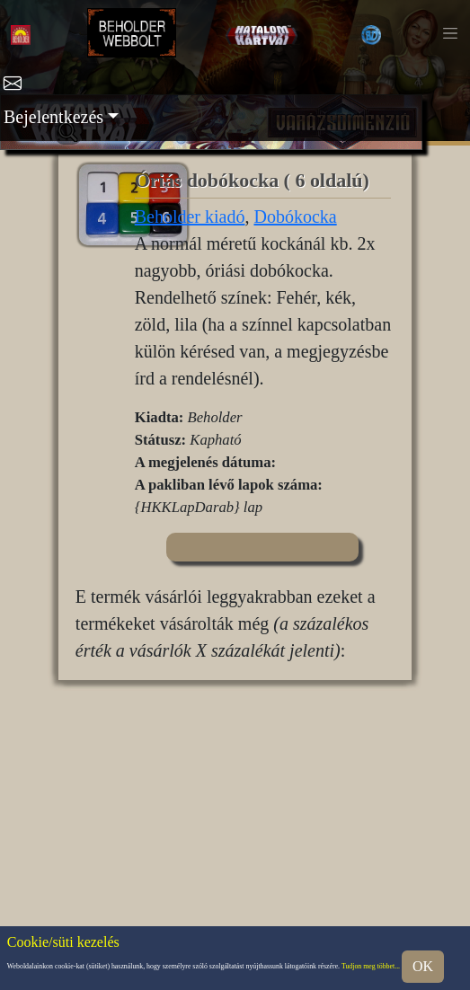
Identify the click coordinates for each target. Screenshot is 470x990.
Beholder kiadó (190, 216)
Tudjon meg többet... (370, 966)
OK (422, 966)
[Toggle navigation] (450, 33)
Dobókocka (294, 216)
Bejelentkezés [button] (53, 117)
